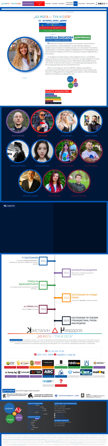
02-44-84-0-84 (54, 351)
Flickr (29, 424)
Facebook (24, 78)
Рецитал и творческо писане (35, 414)
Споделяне (53, 34)
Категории (62, 3)
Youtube (30, 425)
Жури (75, 3)
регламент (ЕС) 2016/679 (76, 442)
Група (29, 422)
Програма (54, 3)
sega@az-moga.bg (58, 25)
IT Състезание (50, 94)
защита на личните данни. (19, 444)
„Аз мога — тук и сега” (11, 4)
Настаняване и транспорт (69, 3)
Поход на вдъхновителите (53, 98)
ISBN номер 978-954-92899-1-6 (53, 441)
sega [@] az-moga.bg (60, 417)
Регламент (48, 3)
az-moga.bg (31, 418)
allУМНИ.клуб (49, 101)
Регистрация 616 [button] (39, 3)
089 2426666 (43, 354)
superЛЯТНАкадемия (28, 3)
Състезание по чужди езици (53, 99)
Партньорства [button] (90, 3)
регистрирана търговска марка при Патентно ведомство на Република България (24, 439)
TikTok (29, 429)
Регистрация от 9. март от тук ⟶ (52, 27)
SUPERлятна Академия (34, 407)
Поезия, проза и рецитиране (53, 103)
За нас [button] (96, 3)
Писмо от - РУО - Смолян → (52, 30)
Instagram (30, 427)
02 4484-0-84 (47, 25)
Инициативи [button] (81, 3)
